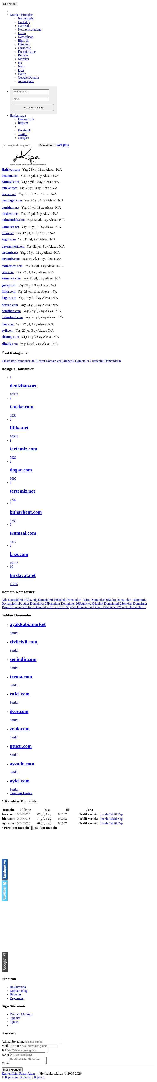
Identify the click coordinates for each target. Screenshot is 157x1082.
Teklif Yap (116, 814)
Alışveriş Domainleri (41, 599)
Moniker (23, 59)
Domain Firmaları (21, 14)
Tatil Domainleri (40, 607)
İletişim (23, 123)
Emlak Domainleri (70, 599)
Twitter (22, 134)
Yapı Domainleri (106, 607)
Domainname (27, 51)
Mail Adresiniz (11, 1046)
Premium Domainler (63, 603)
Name (22, 73)
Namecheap (26, 37)
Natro (21, 66)
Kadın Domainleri (121, 599)
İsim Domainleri (96, 599)
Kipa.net (25, 1078)
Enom (22, 33)
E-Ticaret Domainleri (49, 361)
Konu (5, 1054)
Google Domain (28, 77)
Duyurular (16, 998)
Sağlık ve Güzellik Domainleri (100, 603)
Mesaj (6, 1064)
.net (9, 194)
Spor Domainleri (15, 607)
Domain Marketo (21, 1014)
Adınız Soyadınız (13, 1041)
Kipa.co (39, 1078)
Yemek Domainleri (132, 607)
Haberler (15, 994)
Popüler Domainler (33, 603)
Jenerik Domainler (79, 361)
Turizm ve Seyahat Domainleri (73, 607)
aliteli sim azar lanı (18, 1074)
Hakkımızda (18, 115)
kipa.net (15, 1018)
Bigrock (23, 40)
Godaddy (24, 22)
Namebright (26, 18)
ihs (20, 62)
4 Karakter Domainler (17, 361)
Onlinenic (24, 48)
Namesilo (24, 25)
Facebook (24, 130)
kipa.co (14, 1021)
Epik (21, 70)
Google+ (23, 137)
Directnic (24, 44)
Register (23, 55)
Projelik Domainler (107, 361)
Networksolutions (29, 29)
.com (11, 169)
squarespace (26, 81)
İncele (104, 814)
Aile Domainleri (13, 599)
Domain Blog (19, 990)
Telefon (7, 1050)
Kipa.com (11, 1078)
